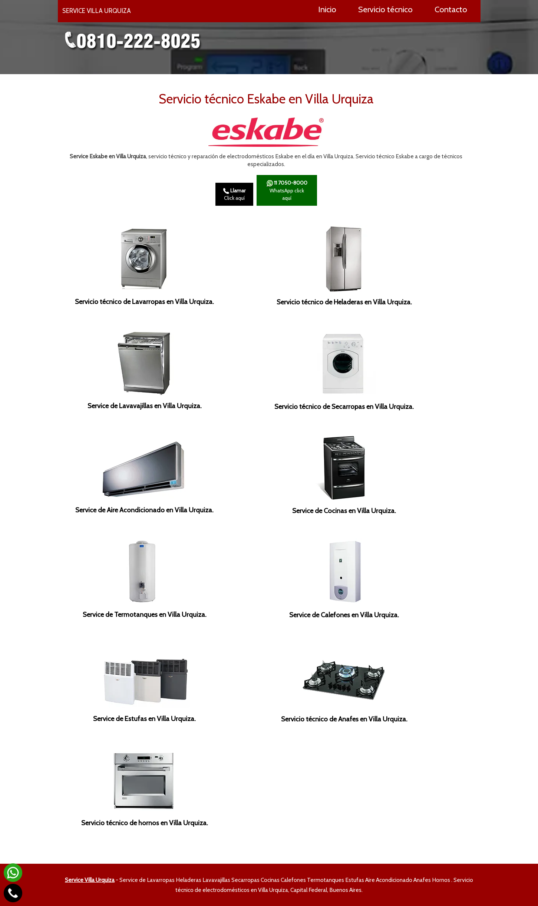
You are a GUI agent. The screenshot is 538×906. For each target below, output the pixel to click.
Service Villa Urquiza (90, 879)
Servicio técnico (385, 9)
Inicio (327, 9)
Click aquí (234, 194)
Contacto (451, 9)
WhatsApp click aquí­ (286, 190)
